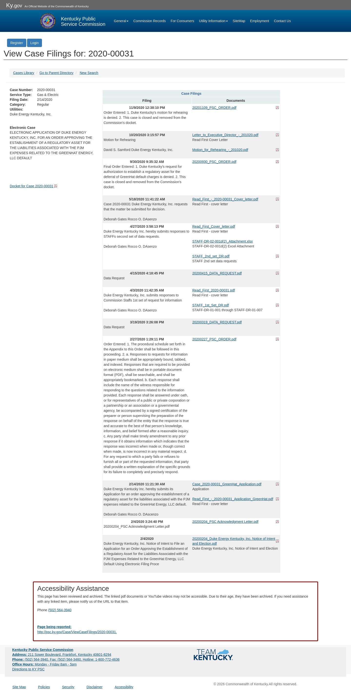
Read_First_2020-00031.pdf (213, 290)
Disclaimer (94, 687)
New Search (89, 73)
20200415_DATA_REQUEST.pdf (217, 273)
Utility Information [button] (213, 21)
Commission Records (149, 21)
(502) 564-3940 (59, 610)
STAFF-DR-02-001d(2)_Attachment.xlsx (222, 241)
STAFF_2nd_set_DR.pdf (210, 256)
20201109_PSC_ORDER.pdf (214, 108)
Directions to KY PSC (28, 669)
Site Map (19, 687)
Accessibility (124, 687)
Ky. (14, 5)
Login (34, 43)
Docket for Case (31, 186)
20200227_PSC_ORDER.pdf (214, 339)
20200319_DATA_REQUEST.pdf (217, 322)
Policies (44, 687)
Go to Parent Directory (56, 73)
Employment (259, 21)
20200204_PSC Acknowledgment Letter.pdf (225, 522)
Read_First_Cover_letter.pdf (213, 226)
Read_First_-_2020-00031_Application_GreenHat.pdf (232, 499)
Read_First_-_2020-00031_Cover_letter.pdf (225, 199)
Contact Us (282, 21)
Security (68, 687)
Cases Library (23, 73)
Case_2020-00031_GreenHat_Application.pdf (226, 484)
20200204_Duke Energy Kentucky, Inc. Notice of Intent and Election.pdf (233, 541)
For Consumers (182, 21)
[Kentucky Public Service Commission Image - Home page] (72, 21)
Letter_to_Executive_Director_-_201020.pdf (225, 135)
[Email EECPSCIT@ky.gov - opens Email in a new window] (175, 629)
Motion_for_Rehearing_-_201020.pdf (220, 150)
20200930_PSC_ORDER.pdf (214, 162)
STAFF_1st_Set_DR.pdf (210, 305)
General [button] (121, 21)
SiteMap (239, 21)
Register (16, 43)
